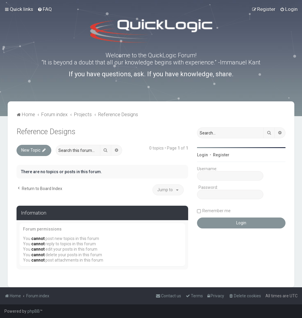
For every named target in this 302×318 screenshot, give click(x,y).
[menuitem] (44, 9)
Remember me (216, 210)
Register (221, 154)
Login (202, 154)
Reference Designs (46, 131)
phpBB (33, 311)
